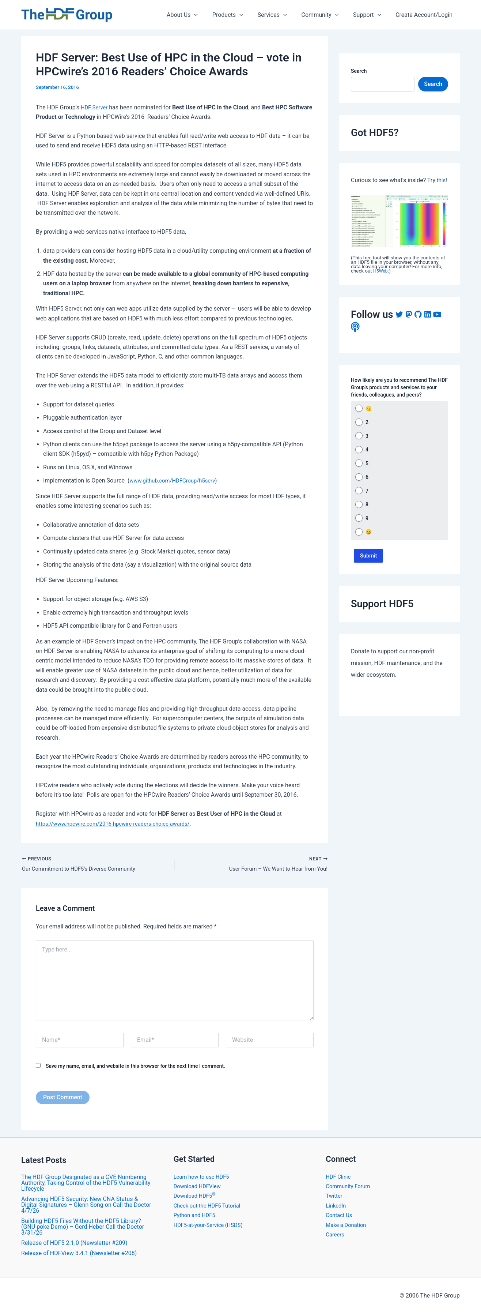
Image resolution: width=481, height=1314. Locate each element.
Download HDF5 (196, 1195)
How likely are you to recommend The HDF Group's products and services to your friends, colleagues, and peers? (399, 387)
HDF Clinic (339, 1176)
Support (371, 15)
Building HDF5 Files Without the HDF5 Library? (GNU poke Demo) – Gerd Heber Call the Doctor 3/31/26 (82, 1226)
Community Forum (350, 1186)
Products (241, 15)
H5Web (381, 271)
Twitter (335, 1195)
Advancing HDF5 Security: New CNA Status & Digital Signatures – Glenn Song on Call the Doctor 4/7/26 (86, 1204)
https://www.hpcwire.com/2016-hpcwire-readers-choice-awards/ (119, 823)
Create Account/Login (425, 14)
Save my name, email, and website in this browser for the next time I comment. (135, 1067)
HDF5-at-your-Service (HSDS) (211, 1224)
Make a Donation (348, 1224)
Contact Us (340, 1215)
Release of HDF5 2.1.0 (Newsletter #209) (74, 1242)
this (441, 180)
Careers (336, 1234)
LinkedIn (337, 1205)
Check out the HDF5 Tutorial (210, 1205)
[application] (210, 15)
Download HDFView (199, 1186)
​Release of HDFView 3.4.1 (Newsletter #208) (79, 1253)
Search (359, 71)
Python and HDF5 (196, 1215)
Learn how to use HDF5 (204, 1176)
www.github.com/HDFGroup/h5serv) (176, 480)
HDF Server (95, 107)
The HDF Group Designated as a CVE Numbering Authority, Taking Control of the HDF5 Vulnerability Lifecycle (86, 1183)
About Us (198, 15)
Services (282, 15)
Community (327, 15)
